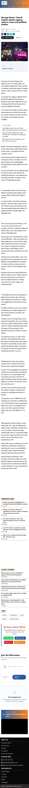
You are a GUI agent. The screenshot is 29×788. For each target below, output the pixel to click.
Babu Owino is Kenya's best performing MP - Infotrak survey (14, 536)
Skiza (3, 779)
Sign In (24, 3)
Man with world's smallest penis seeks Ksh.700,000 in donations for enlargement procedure (14, 134)
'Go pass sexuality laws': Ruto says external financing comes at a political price (14, 520)
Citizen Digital (5, 771)
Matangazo (5, 782)
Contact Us (5, 751)
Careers (4, 748)
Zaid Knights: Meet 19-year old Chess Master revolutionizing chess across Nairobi (14, 129)
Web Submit (20, 638)
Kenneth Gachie (12, 29)
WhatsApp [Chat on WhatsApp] (8, 638)
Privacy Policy (5, 745)
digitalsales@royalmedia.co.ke (10, 762)
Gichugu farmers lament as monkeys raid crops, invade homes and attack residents (13, 587)
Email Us (9, 642)
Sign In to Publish (17, 677)
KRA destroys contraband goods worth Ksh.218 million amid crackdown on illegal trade (13, 602)
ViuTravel (4, 777)
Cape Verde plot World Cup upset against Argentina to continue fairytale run (13, 580)
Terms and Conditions (7, 754)
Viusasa (4, 774)
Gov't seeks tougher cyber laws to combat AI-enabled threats (13, 594)
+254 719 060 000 (8, 760)
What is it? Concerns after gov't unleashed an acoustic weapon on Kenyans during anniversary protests (15, 511)
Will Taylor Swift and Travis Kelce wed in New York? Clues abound (13, 140)
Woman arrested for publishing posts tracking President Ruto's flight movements (15, 503)
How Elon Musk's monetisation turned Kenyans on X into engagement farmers (14, 528)
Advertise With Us (6, 743)
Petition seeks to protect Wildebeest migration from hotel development (12, 574)
